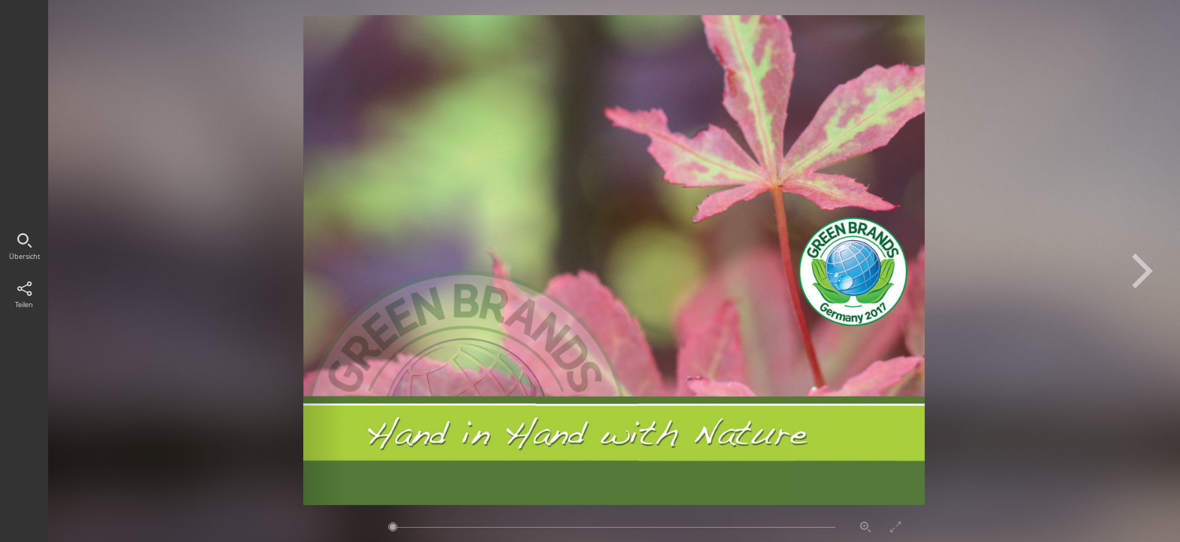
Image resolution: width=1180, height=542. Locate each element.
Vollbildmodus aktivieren (895, 527)
